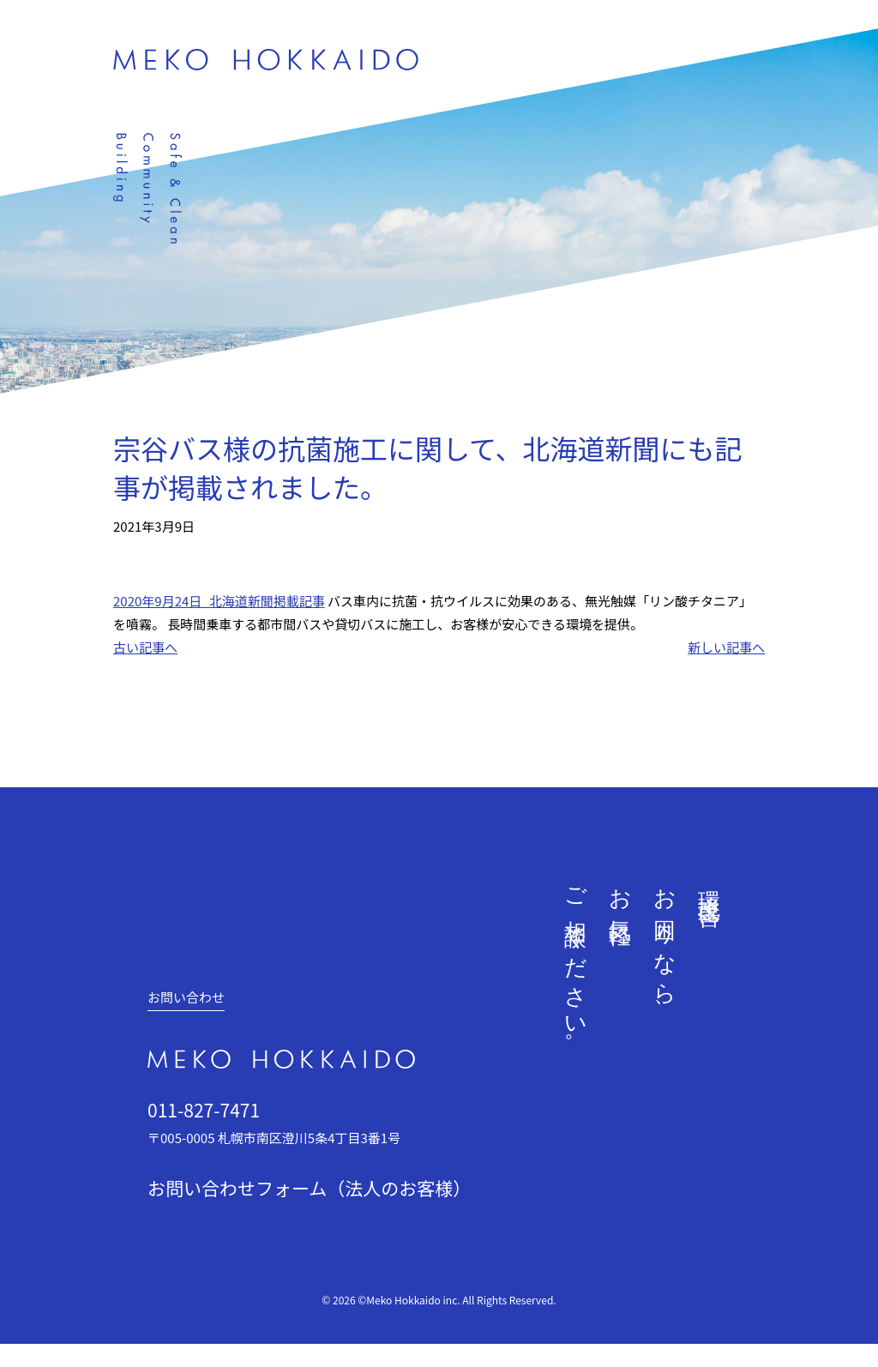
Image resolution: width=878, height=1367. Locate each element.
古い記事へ (145, 647)
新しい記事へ (726, 647)
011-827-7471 (203, 1110)
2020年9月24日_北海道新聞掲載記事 (219, 601)
